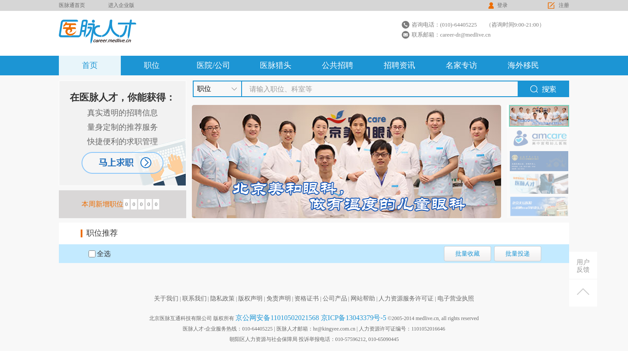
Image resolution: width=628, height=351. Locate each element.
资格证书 (306, 298)
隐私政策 (222, 298)
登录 (502, 5)
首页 (90, 65)
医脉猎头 (275, 65)
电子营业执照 (455, 298)
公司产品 (335, 298)
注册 (564, 5)
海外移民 (523, 65)
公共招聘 (337, 65)
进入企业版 (121, 5)
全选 (104, 253)
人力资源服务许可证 (406, 298)
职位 (152, 65)
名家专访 (461, 65)
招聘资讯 (399, 65)
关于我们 (166, 298)
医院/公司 (213, 65)
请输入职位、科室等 (280, 89)
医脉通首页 (72, 5)
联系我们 (194, 298)
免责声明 (278, 298)
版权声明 (250, 298)
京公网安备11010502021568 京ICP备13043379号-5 (311, 317)
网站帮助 (363, 298)
